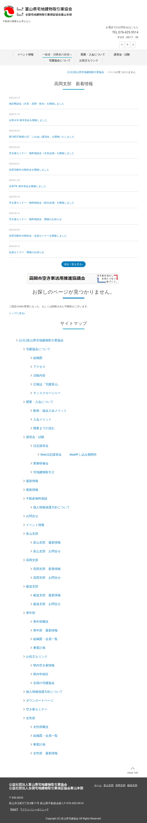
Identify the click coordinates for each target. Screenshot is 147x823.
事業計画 (39, 648)
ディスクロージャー (47, 393)
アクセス (39, 366)
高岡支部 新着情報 (47, 569)
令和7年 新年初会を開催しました (27, 186)
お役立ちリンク (88, 60)
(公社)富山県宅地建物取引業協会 (85, 72)
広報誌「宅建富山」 (47, 384)
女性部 (30, 718)
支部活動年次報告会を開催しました (29, 169)
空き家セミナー (36, 709)
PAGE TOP (132, 770)
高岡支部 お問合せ (47, 577)
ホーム (98, 785)
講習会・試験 (122, 54)
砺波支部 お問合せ (47, 604)
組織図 (37, 358)
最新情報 (32, 481)
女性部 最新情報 (45, 753)
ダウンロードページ (39, 700)
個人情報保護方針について (51, 507)
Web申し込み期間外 (83, 454)
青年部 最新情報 (45, 630)
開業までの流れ (44, 428)
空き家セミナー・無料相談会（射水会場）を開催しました (41, 202)
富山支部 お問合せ (47, 551)
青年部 (30, 613)
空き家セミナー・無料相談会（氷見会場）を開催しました (41, 153)
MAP (14, 809)
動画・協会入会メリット (50, 410)
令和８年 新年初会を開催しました (28, 120)
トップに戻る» (17, 313)
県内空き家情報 (44, 665)
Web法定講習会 (51, 454)
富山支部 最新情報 (47, 542)
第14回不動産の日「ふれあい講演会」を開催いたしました (42, 136)
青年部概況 (40, 621)
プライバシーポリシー (34, 809)
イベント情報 (25, 54)
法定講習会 (40, 446)
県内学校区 (40, 674)
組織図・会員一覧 (45, 639)
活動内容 (39, 375)
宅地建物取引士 (44, 472)
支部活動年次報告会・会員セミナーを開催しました (38, 235)
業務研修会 (40, 463)
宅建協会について (60, 60)
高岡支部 (32, 560)
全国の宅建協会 (44, 683)
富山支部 (32, 533)
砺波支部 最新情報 (47, 595)
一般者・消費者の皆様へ (57, 54)
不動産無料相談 (36, 498)
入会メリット (42, 419)
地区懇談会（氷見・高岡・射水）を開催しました (36, 103)
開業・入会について (93, 54)
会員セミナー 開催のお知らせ (26, 252)
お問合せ (32, 516)
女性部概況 (40, 727)
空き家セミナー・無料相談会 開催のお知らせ (35, 219)
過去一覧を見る (73, 264)
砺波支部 (32, 586)
